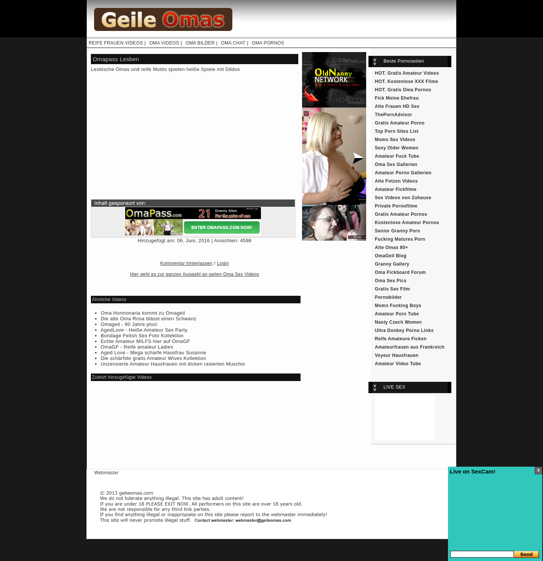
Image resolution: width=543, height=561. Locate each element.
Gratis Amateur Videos (413, 73)
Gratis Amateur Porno (400, 123)
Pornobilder (388, 297)
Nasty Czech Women (398, 322)
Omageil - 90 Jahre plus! (129, 324)
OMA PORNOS (268, 43)
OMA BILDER (200, 43)
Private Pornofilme (396, 206)
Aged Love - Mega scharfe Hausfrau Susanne (153, 352)
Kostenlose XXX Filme (413, 81)
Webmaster (106, 472)
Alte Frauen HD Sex (397, 106)
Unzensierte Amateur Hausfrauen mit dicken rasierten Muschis (173, 364)
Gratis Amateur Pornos (401, 214)
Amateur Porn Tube (397, 314)
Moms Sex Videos (395, 139)
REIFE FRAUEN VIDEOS (116, 43)
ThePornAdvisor (393, 114)
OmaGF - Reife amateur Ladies (137, 347)
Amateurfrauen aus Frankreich (410, 347)
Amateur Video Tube (398, 363)
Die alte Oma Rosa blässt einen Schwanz (148, 318)
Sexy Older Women (396, 148)
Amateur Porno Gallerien (403, 172)
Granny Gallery (392, 264)
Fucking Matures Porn (400, 239)
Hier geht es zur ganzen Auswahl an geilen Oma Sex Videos (194, 274)
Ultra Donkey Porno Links (404, 330)
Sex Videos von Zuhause (403, 197)
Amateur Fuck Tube (397, 156)
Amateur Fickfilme (396, 189)
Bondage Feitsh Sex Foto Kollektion (142, 335)
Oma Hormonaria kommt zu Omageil (143, 313)
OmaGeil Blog (390, 255)
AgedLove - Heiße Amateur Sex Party (144, 330)
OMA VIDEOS (164, 43)
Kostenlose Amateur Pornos (407, 222)
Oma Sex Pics (390, 280)
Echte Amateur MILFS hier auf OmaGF (145, 341)
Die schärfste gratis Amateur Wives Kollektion (153, 358)
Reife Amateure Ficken (400, 338)
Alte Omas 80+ (391, 247)
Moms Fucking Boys (398, 305)
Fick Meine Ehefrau (397, 98)
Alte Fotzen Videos (396, 181)
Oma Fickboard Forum (400, 272)
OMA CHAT (233, 43)
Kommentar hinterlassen (186, 263)
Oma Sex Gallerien (396, 164)
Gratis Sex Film (392, 289)
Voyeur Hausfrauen (397, 355)
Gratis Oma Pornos (409, 89)
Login (223, 263)
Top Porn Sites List (397, 131)
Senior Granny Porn (397, 231)
